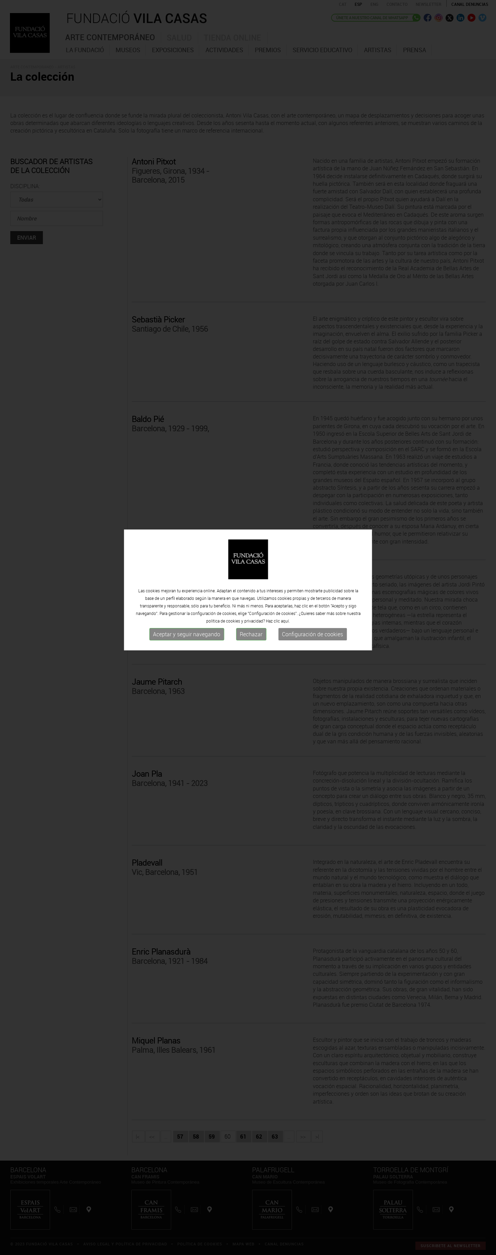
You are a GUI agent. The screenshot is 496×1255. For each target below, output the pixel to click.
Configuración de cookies (312, 608)
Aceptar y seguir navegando (186, 608)
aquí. (285, 595)
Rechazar (251, 608)
